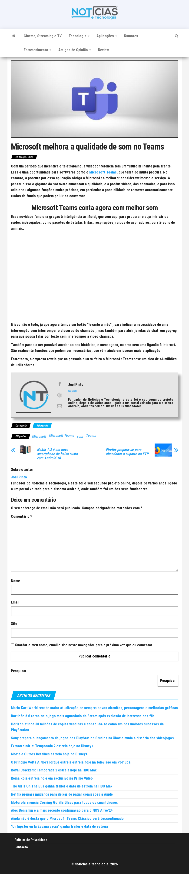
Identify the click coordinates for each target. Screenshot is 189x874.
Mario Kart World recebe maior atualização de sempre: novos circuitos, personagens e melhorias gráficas (94, 708)
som (80, 436)
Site (14, 623)
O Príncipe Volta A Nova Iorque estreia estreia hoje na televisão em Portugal (71, 762)
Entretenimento (37, 50)
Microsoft (42, 425)
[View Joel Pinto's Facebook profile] (59, 384)
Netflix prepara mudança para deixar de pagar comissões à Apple (62, 794)
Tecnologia (79, 36)
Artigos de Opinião (74, 50)
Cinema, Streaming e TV (43, 36)
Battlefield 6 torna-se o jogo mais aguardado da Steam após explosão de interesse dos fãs (83, 716)
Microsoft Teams (103, 172)
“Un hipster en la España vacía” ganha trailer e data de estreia (59, 826)
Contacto (21, 847)
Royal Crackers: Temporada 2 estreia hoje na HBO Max (53, 770)
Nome (15, 581)
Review (103, 50)
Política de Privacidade (30, 840)
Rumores (131, 36)
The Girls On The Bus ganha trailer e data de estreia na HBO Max (61, 786)
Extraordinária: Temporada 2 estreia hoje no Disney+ (52, 746)
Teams (91, 435)
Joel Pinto (19, 477)
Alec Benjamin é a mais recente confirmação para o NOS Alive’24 (62, 810)
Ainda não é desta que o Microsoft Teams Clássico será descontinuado (67, 818)
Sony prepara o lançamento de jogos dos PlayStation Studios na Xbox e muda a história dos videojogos (92, 738)
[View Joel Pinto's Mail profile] (59, 406)
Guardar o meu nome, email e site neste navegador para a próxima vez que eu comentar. (84, 645)
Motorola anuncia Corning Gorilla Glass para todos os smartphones (64, 802)
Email (15, 602)
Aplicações (106, 36)
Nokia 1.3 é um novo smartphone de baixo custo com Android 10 (57, 454)
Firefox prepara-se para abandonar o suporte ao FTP (127, 452)
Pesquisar (19, 671)
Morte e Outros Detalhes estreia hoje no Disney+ (49, 754)
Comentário (21, 516)
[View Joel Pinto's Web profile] (59, 395)
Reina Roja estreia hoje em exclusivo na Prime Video (52, 778)
